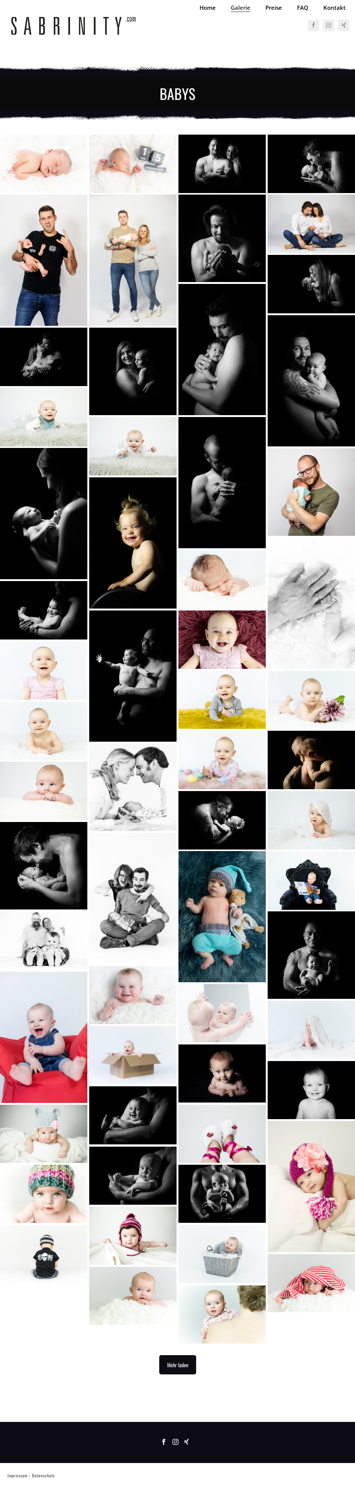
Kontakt (334, 7)
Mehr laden (177, 1365)
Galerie (240, 7)
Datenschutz (43, 1475)
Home (208, 7)
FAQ (302, 7)
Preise (273, 7)
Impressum (17, 1475)
